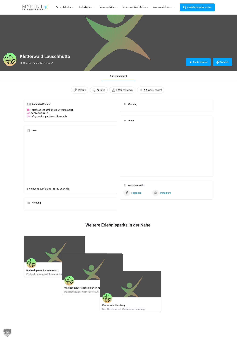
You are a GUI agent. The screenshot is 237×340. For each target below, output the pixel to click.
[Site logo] (36, 7)
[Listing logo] (9, 59)
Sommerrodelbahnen (162, 7)
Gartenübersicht (118, 76)
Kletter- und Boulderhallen (134, 7)
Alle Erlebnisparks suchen (197, 7)
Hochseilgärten (85, 7)
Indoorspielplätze (107, 7)
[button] (7, 333)
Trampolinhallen (63, 7)
